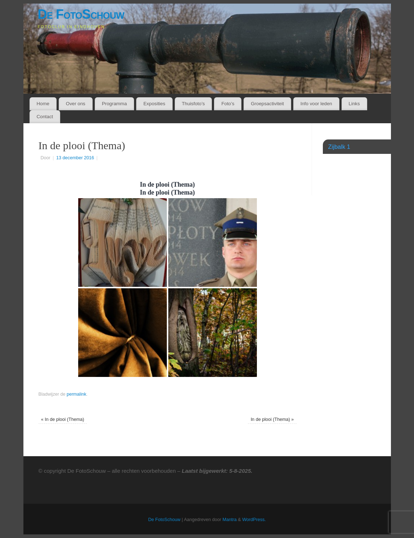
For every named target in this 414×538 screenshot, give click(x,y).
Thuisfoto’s (193, 103)
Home (42, 103)
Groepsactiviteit (267, 103)
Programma (114, 103)
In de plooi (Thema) (62, 419)
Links (354, 103)
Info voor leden (316, 103)
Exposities (154, 103)
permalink (76, 394)
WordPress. (254, 519)
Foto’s (227, 103)
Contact (44, 116)
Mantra (230, 519)
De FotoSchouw (81, 14)
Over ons (75, 103)
